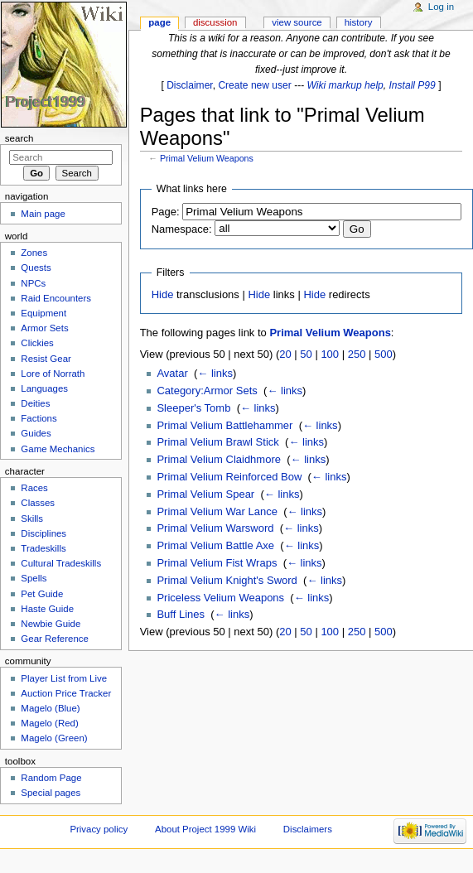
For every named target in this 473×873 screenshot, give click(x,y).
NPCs (33, 283)
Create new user (254, 85)
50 (305, 354)
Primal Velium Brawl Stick (217, 442)
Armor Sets (44, 328)
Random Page (51, 778)
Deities (35, 403)
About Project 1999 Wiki (205, 829)
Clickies (37, 343)
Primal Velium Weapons (206, 158)
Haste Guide (47, 609)
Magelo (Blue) (50, 708)
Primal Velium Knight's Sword (227, 580)
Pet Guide (42, 594)
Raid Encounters (56, 298)
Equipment (43, 313)
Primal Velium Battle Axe (215, 545)
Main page (43, 214)
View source (296, 22)
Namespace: (182, 229)
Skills (32, 518)
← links (215, 373)
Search (19, 138)
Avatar (172, 373)
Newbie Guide (50, 624)
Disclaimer (190, 85)
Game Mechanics (57, 449)
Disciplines (43, 533)
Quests (36, 268)
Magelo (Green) (54, 738)
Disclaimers (307, 829)
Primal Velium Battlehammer (224, 425)
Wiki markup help (345, 85)
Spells (33, 578)
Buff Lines (181, 614)
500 (383, 354)
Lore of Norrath (52, 374)
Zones (34, 253)
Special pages (50, 793)
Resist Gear (45, 359)
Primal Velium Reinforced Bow (229, 476)
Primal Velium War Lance (217, 511)
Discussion (215, 22)
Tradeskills (43, 548)
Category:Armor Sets (207, 390)
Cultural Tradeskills (61, 563)
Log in (441, 7)
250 (357, 354)
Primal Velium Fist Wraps (217, 563)
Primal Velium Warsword (215, 528)
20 (285, 354)
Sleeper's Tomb (193, 408)
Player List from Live (64, 678)
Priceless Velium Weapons (220, 597)
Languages (44, 388)
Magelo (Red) (49, 723)
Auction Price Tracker (66, 693)
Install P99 (412, 85)
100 (330, 354)
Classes (38, 503)
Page (159, 22)
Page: (166, 211)
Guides (36, 433)
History (359, 22)
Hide (163, 294)
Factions (38, 418)
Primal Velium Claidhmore (219, 459)
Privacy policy (99, 829)
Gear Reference (55, 639)
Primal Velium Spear (205, 494)
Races (34, 488)
